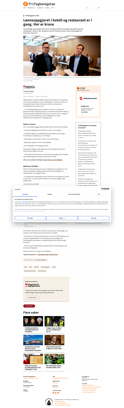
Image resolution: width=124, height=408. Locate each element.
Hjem (24, 8)
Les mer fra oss (32, 297)
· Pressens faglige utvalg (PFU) (62, 405)
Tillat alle (84, 218)
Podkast (47, 8)
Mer (53, 8)
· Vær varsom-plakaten (60, 403)
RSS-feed (55, 383)
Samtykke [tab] (35, 194)
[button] (96, 104)
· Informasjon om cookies (88, 390)
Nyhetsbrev (40, 8)
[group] (88, 104)
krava (37, 127)
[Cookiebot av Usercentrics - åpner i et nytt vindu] (89, 189)
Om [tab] (89, 194)
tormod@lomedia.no (28, 93)
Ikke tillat (39, 218)
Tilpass (62, 218)
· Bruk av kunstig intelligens (89, 389)
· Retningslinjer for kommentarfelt (91, 387)
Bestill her (55, 387)
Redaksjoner (32, 8)
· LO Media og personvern (88, 392)
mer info (34, 211)
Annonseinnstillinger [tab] (71, 194)
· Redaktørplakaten (59, 401)
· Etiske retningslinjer (87, 385)
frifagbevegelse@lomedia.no (31, 378)
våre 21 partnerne (36, 202)
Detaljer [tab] (53, 194)
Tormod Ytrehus (28, 91)
